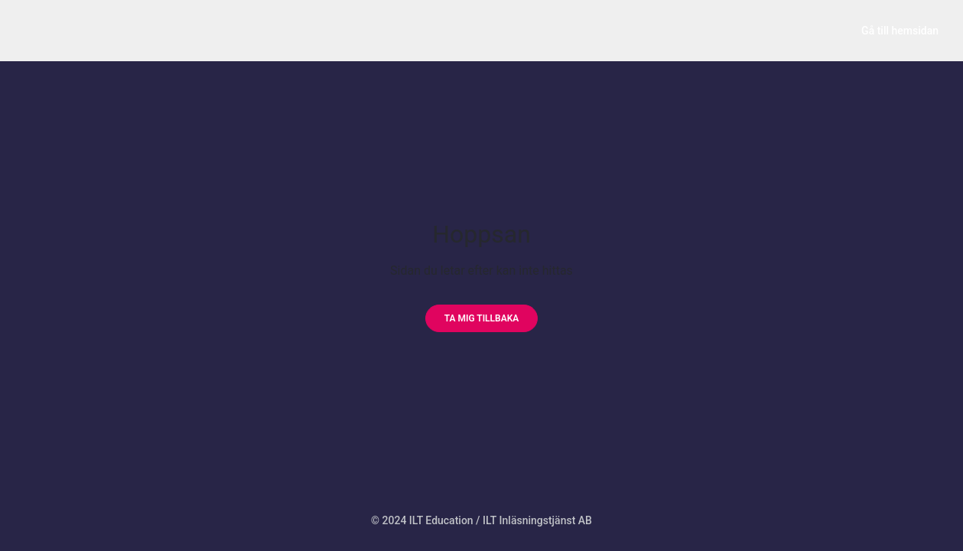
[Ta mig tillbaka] (481, 318)
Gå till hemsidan (900, 30)
